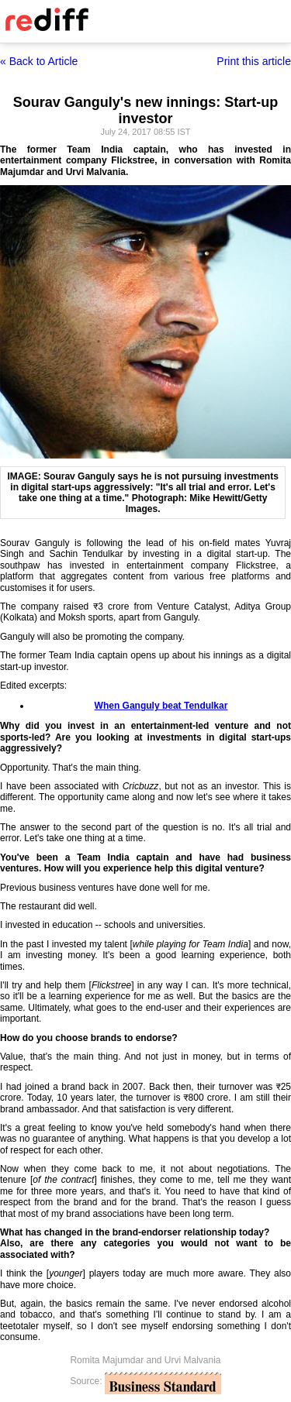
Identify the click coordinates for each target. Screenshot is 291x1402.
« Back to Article (39, 61)
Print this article (254, 61)
